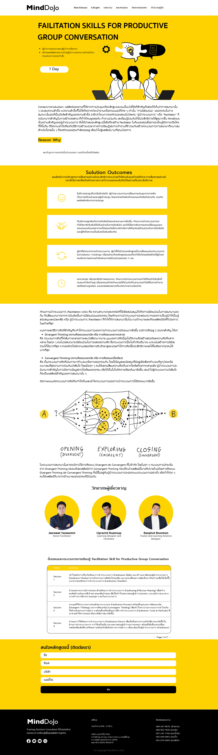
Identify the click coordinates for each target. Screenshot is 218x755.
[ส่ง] (108, 689)
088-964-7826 (163, 730)
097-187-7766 (163, 733)
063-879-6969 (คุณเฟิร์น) (167, 740)
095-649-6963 (163, 737)
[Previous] (155, 637)
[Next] (169, 637)
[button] (95, 8)
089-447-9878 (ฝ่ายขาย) (168, 726)
